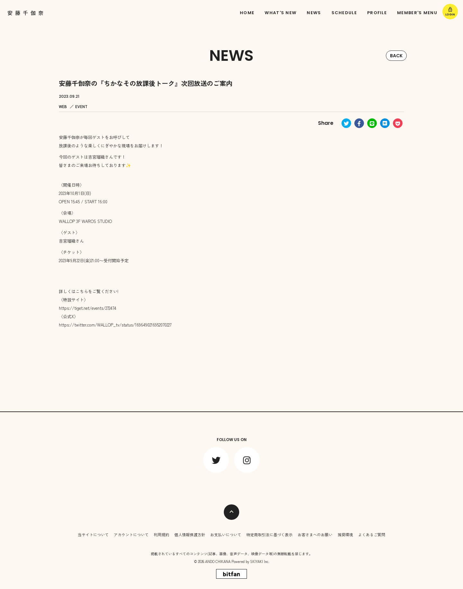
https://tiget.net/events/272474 (87, 308)
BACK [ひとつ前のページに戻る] (396, 55)
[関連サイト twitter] (216, 460)
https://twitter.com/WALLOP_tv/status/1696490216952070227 (115, 325)
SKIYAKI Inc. (259, 561)
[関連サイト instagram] (247, 460)
